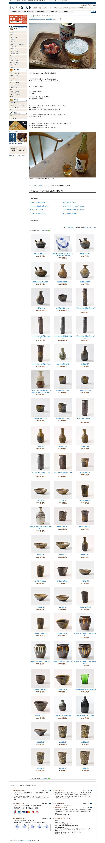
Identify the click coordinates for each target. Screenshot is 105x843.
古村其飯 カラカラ (85, 253)
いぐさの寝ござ (15, 73)
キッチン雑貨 (14, 62)
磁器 (12, 34)
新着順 (86, 227)
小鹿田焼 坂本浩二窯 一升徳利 (85, 715)
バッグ (13, 109)
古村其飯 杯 (62, 742)
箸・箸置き (14, 65)
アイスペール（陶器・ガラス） (38, 213)
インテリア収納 (15, 85)
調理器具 (13, 58)
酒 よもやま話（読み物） (70, 213)
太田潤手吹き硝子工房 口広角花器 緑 (85, 689)
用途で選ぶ (66, 11)
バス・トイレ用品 (15, 94)
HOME (56, 8)
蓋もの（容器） (15, 53)
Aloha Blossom (15, 102)
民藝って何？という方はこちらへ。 (18, 155)
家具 (12, 89)
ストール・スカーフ (16, 107)
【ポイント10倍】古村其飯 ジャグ (40, 364)
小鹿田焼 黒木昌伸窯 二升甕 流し (40, 661)
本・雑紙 (13, 118)
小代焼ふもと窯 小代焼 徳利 (62, 715)
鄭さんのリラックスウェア (17, 105)
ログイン (33, 16)
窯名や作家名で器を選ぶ (15, 11)
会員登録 (62, 8)
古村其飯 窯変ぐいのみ (62, 308)
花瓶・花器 (14, 87)
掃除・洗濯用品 (15, 92)
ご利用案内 (80, 8)
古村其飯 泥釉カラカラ (40, 253)
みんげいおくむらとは (71, 8)
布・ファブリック (15, 78)
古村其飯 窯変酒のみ (85, 500)
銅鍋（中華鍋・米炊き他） (17, 44)
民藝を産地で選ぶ (40, 11)
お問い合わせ (92, 8)
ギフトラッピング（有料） (36, 185)
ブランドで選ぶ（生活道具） (28, 11)
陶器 (12, 32)
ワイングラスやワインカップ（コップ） (73, 206)
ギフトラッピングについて (15, 131)
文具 (12, 115)
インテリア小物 (15, 82)
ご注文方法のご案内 (60, 805)
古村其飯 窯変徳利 (62, 282)
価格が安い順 (71, 227)
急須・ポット (14, 60)
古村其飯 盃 (40, 500)
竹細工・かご (14, 75)
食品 (12, 67)
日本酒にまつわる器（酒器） (37, 202)
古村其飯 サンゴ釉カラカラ (40, 282)
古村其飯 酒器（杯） (85, 472)
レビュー (86, 8)
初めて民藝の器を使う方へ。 (16, 143)
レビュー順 (92, 227)
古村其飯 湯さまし (62, 633)
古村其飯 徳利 (40, 308)
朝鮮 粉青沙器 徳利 (63, 364)
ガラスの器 (14, 37)
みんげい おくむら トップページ (37, 19)
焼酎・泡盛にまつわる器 (69, 202)
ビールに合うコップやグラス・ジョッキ (73, 209)
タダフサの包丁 (15, 51)
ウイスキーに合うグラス (36, 209)
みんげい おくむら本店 (25, 840)
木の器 (13, 39)
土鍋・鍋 (13, 46)
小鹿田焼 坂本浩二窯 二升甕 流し (63, 661)
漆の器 (13, 41)
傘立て (13, 80)
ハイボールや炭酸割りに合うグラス (39, 206)
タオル (13, 96)
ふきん (13, 55)
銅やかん (13, 48)
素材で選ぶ (53, 11)
